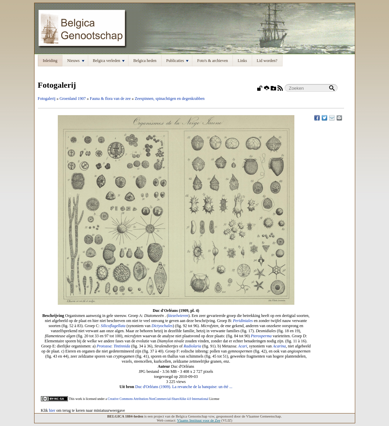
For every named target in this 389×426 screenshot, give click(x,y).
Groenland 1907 (72, 98)
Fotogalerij (47, 98)
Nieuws (75, 60)
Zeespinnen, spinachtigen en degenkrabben (170, 98)
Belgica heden (144, 60)
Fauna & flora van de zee (110, 98)
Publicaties (177, 60)
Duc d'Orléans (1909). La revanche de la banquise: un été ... (183, 386)
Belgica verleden (109, 60)
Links (242, 60)
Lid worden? (267, 60)
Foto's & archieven (212, 60)
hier (52, 410)
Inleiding (50, 60)
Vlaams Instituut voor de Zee (198, 420)
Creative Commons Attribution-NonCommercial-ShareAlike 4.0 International (158, 399)
